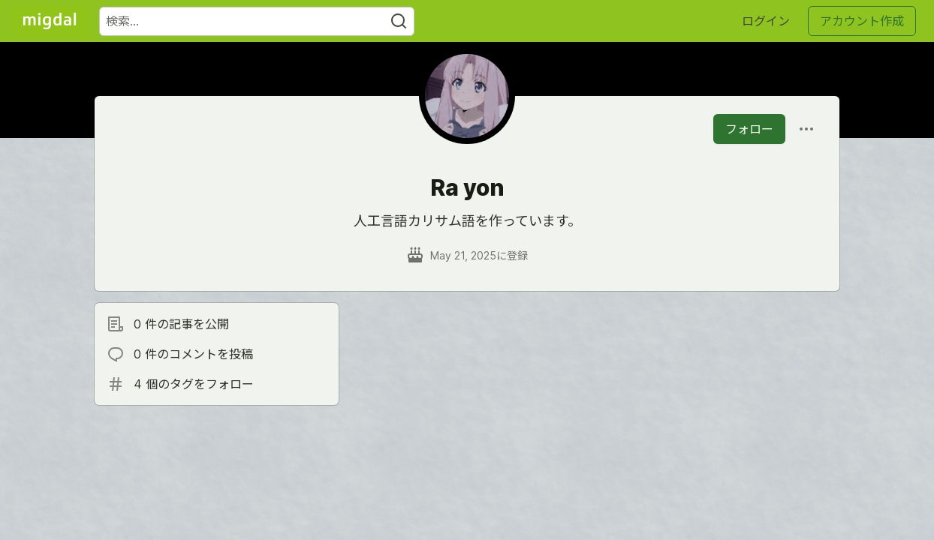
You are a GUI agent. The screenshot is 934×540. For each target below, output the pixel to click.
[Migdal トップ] (49, 21)
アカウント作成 (862, 21)
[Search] (399, 21)
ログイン (766, 21)
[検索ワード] (256, 21)
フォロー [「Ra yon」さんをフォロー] (749, 129)
